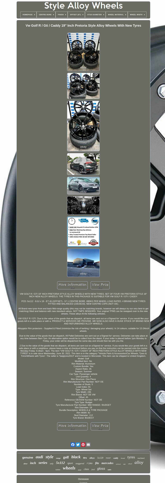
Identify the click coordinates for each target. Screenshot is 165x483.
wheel (130, 464)
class (86, 469)
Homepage (83, 479)
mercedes (107, 463)
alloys (92, 458)
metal (79, 470)
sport (70, 463)
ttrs (85, 458)
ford (93, 469)
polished (118, 464)
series (43, 463)
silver (25, 464)
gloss (101, 469)
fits (97, 463)
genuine (27, 457)
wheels (69, 468)
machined (141, 458)
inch (33, 463)
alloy (139, 462)
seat (124, 464)
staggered (80, 463)
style (49, 457)
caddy (115, 458)
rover (108, 458)
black (76, 457)
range (58, 458)
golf (66, 457)
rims (90, 463)
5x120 (100, 457)
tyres (131, 457)
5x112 (60, 463)
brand (123, 458)
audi (39, 457)
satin (109, 470)
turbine (58, 470)
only (51, 464)
